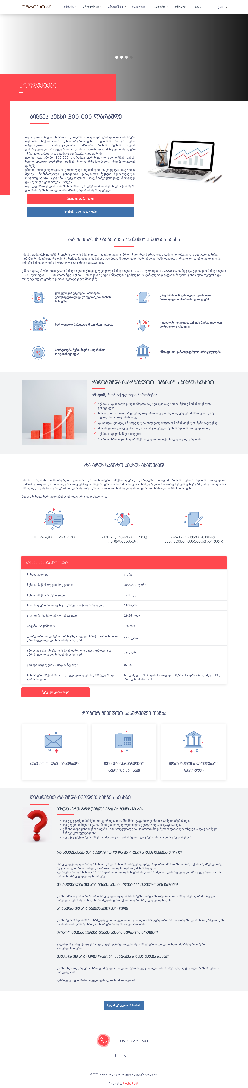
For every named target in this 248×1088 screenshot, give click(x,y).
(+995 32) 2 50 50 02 (132, 1041)
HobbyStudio (131, 1083)
